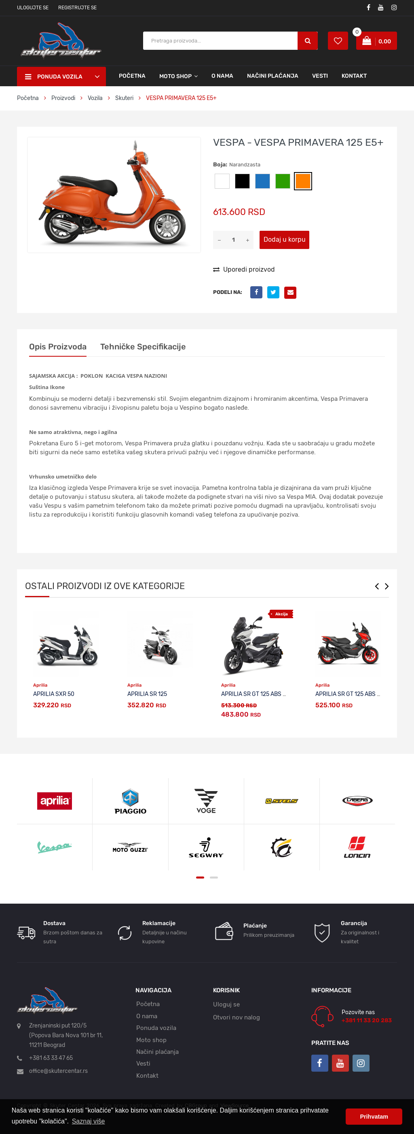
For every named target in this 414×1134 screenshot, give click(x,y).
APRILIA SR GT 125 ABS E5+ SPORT (360, 694)
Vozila (95, 98)
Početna (132, 75)
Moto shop (151, 1040)
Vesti (320, 75)
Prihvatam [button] (374, 1116)
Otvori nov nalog (236, 1017)
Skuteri (124, 98)
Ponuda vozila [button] (53, 77)
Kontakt (354, 75)
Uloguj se (226, 1004)
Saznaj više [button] (88, 1121)
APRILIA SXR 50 (53, 694)
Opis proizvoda (58, 346)
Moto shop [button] (175, 76)
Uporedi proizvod (244, 269)
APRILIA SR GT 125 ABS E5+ (257, 694)
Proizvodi (63, 98)
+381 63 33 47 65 (51, 1058)
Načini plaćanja (272, 75)
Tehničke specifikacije (143, 346)
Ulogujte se (33, 8)
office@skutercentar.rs (58, 1071)
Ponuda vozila (156, 1028)
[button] (193, 144)
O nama (222, 75)
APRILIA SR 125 (147, 694)
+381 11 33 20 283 (367, 1020)
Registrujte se (77, 8)
